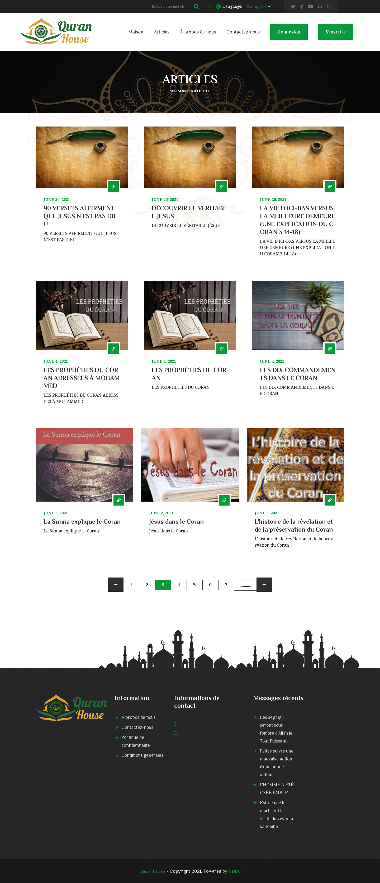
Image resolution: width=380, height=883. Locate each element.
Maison (136, 32)
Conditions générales (143, 755)
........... (245, 585)
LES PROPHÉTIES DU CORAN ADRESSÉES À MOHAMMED (82, 377)
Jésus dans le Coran (176, 521)
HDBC (235, 871)
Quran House (152, 871)
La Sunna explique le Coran (82, 521)
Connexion (289, 34)
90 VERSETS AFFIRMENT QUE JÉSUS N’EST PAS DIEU (80, 216)
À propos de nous (198, 32)
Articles (161, 32)
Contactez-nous (243, 32)
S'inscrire (335, 34)
